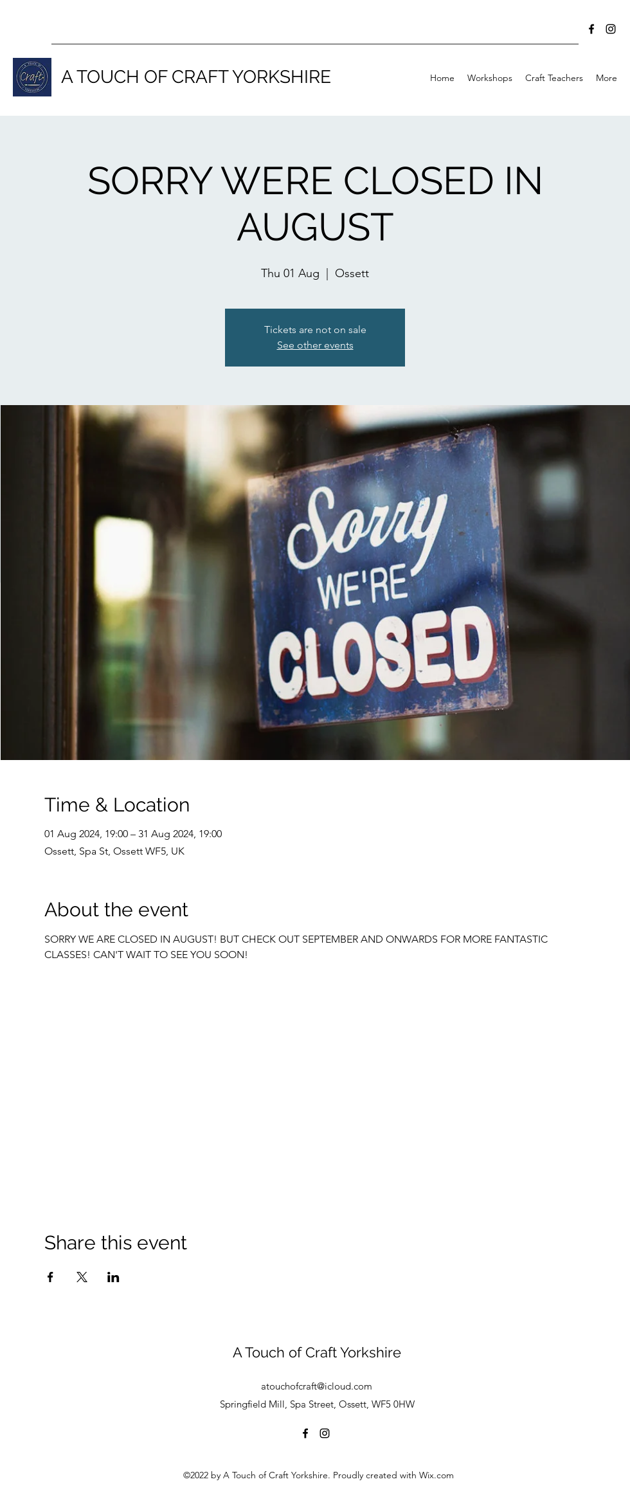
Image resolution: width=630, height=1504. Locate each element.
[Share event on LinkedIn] (113, 1277)
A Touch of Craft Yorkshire (317, 1352)
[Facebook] (591, 29)
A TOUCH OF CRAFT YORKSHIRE (196, 76)
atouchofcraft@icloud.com (316, 1386)
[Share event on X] (82, 1277)
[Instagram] (610, 29)
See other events (315, 345)
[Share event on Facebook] (50, 1277)
